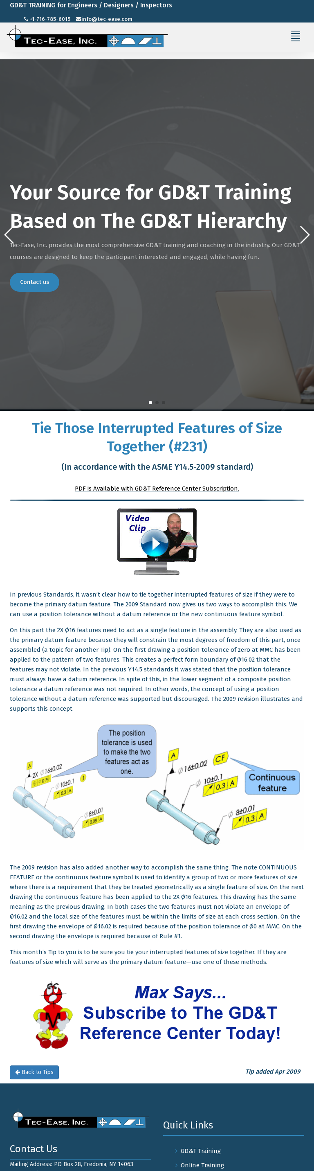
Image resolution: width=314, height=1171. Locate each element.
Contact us (34, 282)
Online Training (202, 1165)
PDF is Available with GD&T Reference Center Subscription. (157, 488)
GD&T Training (201, 1151)
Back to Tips (34, 1072)
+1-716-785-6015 (49, 19)
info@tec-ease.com (106, 19)
